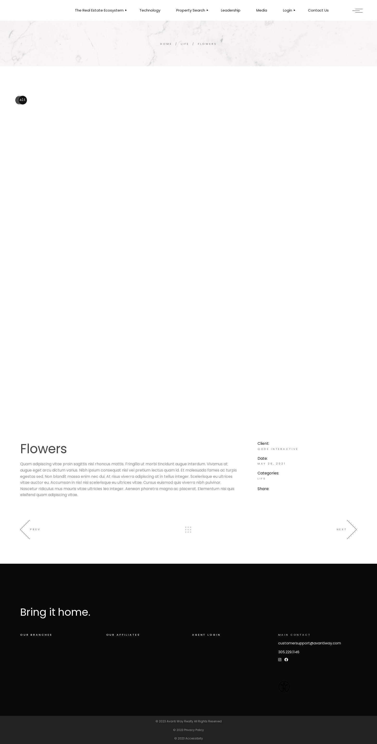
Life (262, 478)
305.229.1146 (288, 651)
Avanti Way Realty (180, 721)
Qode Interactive (278, 449)
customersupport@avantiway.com (309, 643)
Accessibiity (194, 738)
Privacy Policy (194, 730)
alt (22, 100)
